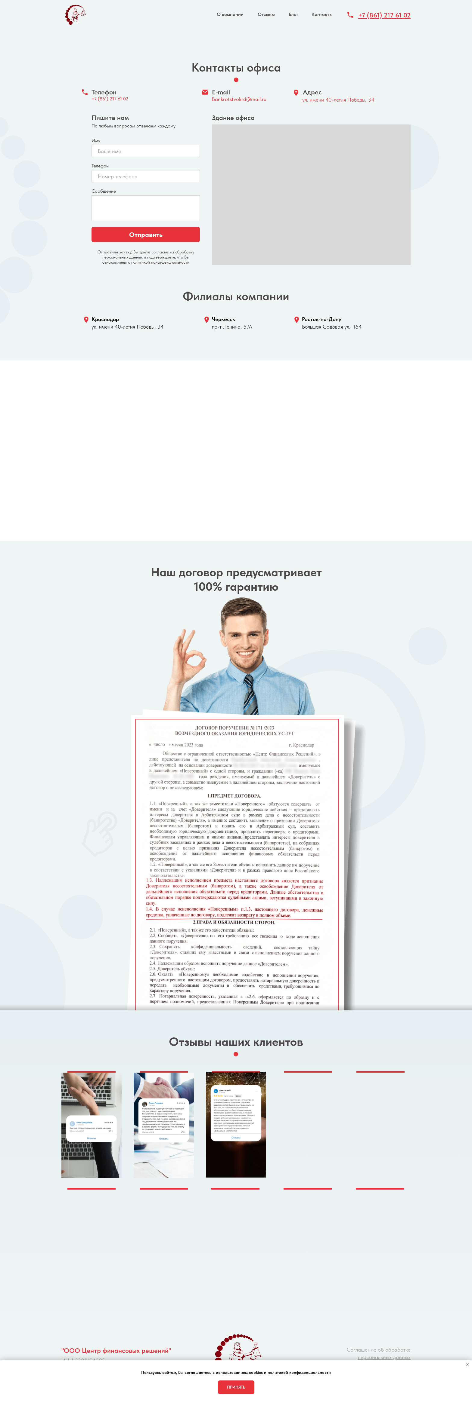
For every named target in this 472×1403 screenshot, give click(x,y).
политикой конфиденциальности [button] (299, 1372)
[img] (74, 15)
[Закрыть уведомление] (467, 1365)
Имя (96, 140)
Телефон (100, 166)
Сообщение (104, 191)
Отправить (146, 234)
